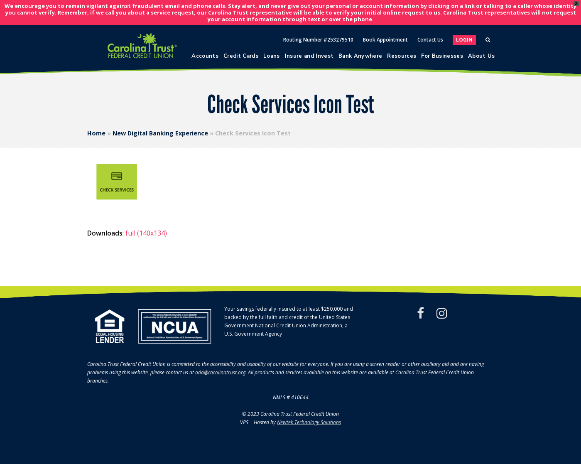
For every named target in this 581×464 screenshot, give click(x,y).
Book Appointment (385, 39)
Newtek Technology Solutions (309, 422)
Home (96, 133)
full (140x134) (146, 233)
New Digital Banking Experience (160, 133)
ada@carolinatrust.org (220, 372)
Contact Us (430, 39)
